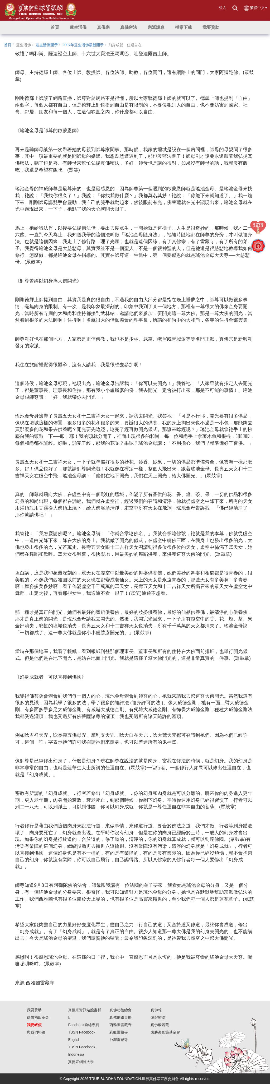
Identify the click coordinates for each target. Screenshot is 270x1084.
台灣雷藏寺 (118, 1039)
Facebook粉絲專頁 (83, 1025)
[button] (78, 27)
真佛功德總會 (120, 1010)
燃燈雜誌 (158, 1017)
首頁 (7, 45)
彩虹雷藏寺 (118, 1032)
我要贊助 (34, 1010)
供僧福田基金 (38, 1017)
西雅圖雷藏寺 (120, 1025)
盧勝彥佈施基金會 (165, 1032)
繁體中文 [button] (255, 8)
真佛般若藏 (160, 1025)
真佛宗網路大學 (81, 1062)
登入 (222, 8)
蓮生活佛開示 (47, 45)
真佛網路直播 (120, 1017)
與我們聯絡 (36, 1032)
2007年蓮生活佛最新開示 (83, 45)
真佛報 (156, 1010)
